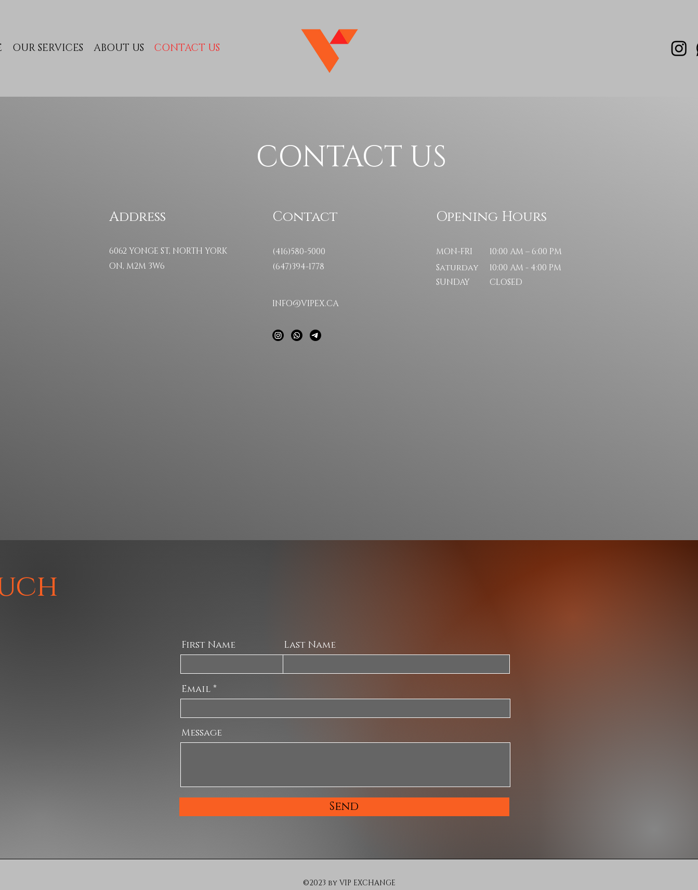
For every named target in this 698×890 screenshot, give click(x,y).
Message (201, 733)
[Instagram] (679, 48)
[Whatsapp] (296, 335)
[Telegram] (315, 335)
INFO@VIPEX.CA (305, 303)
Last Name (310, 645)
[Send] (344, 806)
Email (195, 689)
